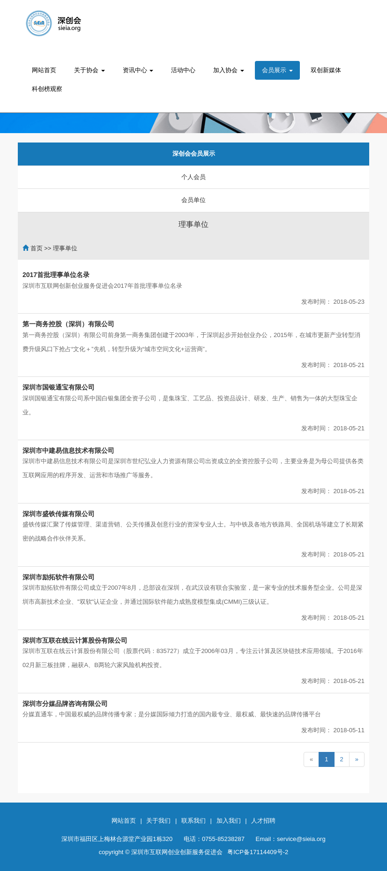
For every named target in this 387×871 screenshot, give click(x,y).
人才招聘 (263, 820)
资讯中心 (138, 70)
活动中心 (183, 70)
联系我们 (193, 820)
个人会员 (193, 176)
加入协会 (228, 70)
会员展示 (277, 70)
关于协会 (89, 70)
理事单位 (193, 224)
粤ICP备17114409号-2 (257, 852)
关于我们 (158, 820)
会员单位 (193, 199)
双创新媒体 (326, 70)
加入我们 (228, 820)
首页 (36, 248)
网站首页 (44, 70)
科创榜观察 (47, 88)
